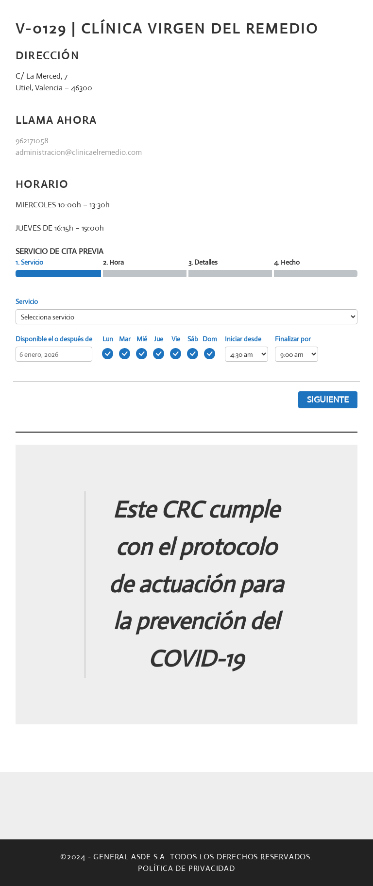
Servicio (27, 301)
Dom (210, 338)
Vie (175, 338)
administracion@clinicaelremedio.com (79, 152)
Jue (158, 338)
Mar (125, 338)
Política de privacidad (186, 868)
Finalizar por (293, 338)
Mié (141, 338)
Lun (107, 338)
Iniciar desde (243, 338)
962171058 (32, 140)
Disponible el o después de (54, 338)
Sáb (192, 338)
